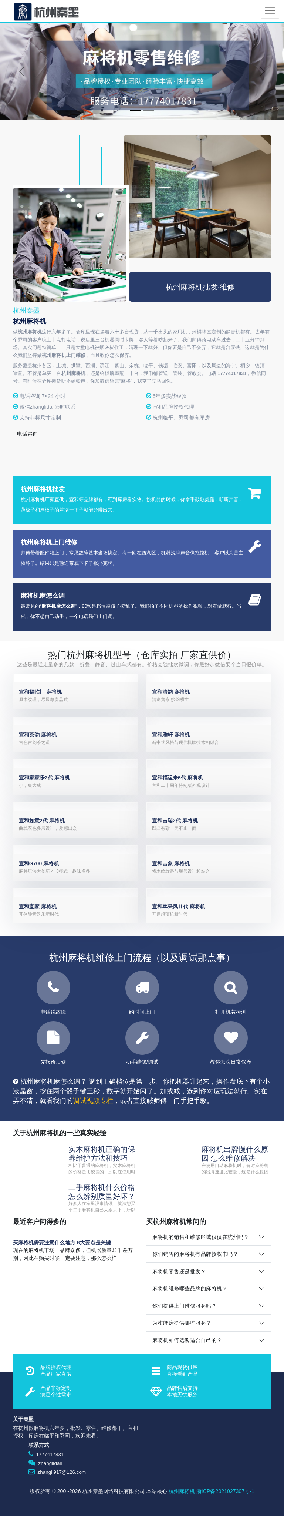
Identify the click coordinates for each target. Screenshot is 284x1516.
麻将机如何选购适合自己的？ (187, 1340)
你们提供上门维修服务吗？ (184, 1306)
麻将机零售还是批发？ (179, 1271)
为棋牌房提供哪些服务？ (182, 1323)
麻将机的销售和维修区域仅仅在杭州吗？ (200, 1237)
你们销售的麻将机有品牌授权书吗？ (195, 1254)
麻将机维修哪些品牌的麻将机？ (189, 1288)
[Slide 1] (135, 110)
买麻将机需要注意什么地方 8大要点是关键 (62, 1242)
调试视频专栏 (93, 1100)
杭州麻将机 (182, 1491)
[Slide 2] (148, 110)
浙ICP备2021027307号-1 (225, 1491)
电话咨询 (27, 434)
